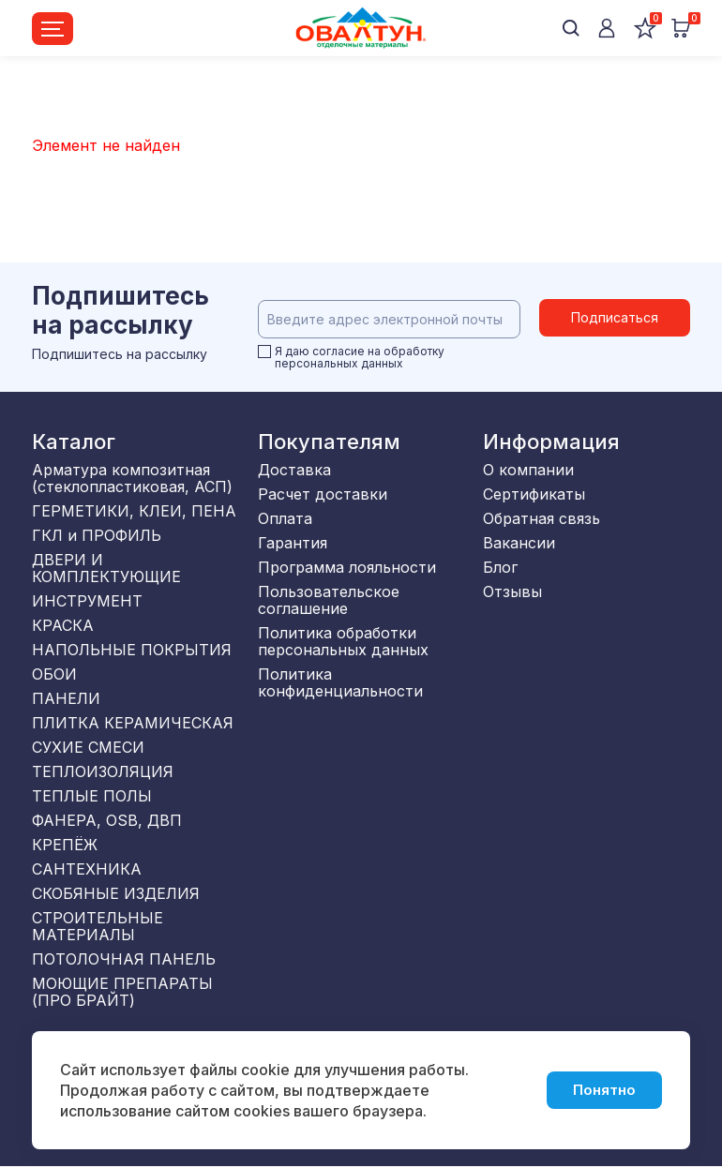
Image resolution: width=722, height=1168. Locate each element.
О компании (528, 469)
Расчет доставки (322, 494)
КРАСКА (63, 625)
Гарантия (292, 542)
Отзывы (512, 591)
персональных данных (339, 363)
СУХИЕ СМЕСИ (88, 747)
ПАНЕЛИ (66, 698)
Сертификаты (534, 494)
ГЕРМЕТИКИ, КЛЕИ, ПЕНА (134, 510)
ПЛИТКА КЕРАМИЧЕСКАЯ (132, 722)
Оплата (285, 518)
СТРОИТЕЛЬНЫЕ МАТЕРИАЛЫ (97, 926)
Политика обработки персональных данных (343, 641)
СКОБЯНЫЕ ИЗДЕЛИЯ (116, 893)
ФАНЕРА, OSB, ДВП (107, 820)
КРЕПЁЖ (65, 844)
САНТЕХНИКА (87, 869)
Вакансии (519, 542)
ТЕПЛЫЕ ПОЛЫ (92, 795)
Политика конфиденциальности (340, 682)
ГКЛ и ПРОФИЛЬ (96, 535)
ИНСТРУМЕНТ (87, 600)
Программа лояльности (347, 567)
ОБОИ (54, 674)
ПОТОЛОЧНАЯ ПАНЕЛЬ (124, 959)
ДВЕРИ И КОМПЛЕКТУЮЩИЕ (106, 568)
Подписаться (614, 319)
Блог (500, 567)
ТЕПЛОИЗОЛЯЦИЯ (102, 771)
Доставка (294, 469)
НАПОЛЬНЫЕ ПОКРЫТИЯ (132, 649)
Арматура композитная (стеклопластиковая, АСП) (132, 478)
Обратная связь (541, 518)
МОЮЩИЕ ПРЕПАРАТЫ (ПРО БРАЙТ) (122, 992)
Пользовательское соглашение (328, 600)
